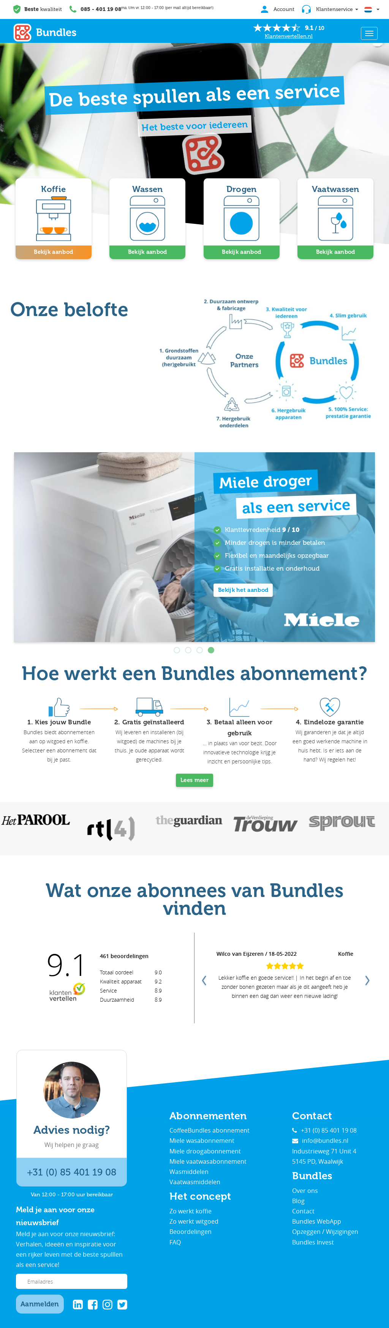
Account (277, 9)
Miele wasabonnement (201, 1140)
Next (366, 978)
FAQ (175, 1242)
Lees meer (194, 780)
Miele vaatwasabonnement (208, 1161)
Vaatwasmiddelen (194, 1182)
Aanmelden (40, 1304)
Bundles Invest (313, 1242)
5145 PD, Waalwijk (317, 1161)
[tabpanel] (194, 547)
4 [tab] (211, 651)
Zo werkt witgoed (193, 1221)
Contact (303, 1211)
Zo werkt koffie (190, 1211)
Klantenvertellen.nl (289, 36)
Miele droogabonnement (205, 1151)
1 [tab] (177, 651)
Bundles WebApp (316, 1221)
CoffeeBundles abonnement (209, 1130)
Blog (298, 1201)
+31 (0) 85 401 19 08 (71, 1172)
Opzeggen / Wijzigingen (325, 1231)
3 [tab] (200, 651)
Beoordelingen (190, 1231)
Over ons (305, 1190)
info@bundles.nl (320, 1140)
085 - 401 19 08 (101, 9)
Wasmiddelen (189, 1172)
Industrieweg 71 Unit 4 (324, 1151)
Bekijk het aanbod (243, 590)
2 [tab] (189, 651)
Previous (203, 978)
